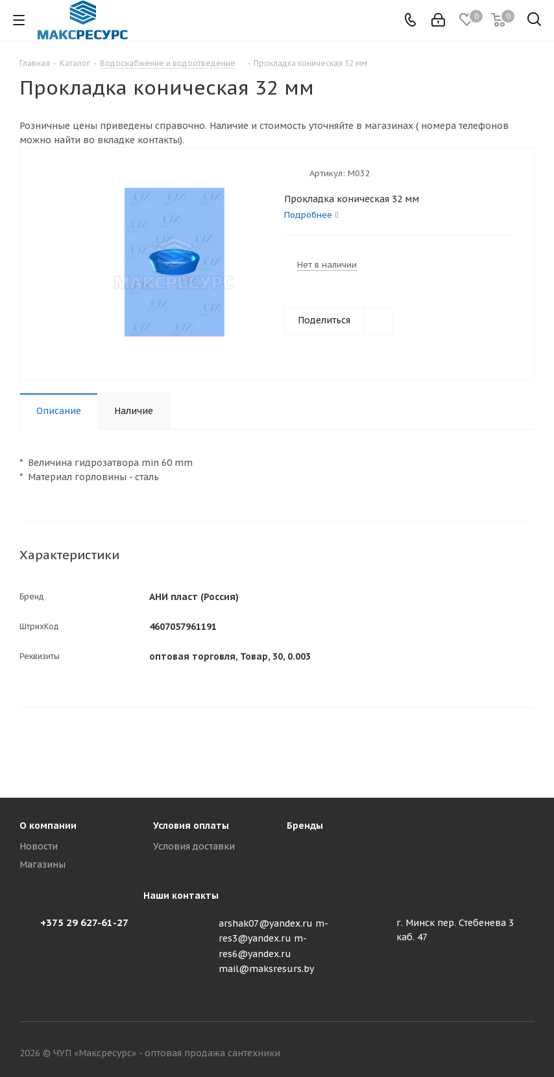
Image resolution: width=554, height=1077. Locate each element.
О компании (48, 825)
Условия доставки (194, 846)
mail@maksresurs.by (266, 969)
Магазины (42, 864)
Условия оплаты (191, 825)
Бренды (305, 825)
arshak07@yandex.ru (266, 923)
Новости (38, 846)
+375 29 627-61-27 (84, 922)
